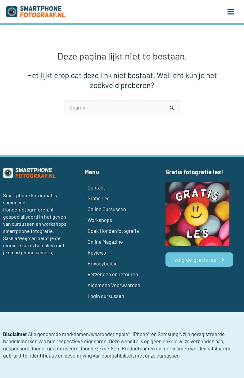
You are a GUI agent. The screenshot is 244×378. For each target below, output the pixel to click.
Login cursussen (106, 296)
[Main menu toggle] (230, 11)
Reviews (97, 253)
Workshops (100, 220)
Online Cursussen (107, 209)
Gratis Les (99, 198)
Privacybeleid (103, 263)
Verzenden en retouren (113, 274)
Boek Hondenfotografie (113, 231)
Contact (96, 187)
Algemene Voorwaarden (114, 285)
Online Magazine (105, 242)
